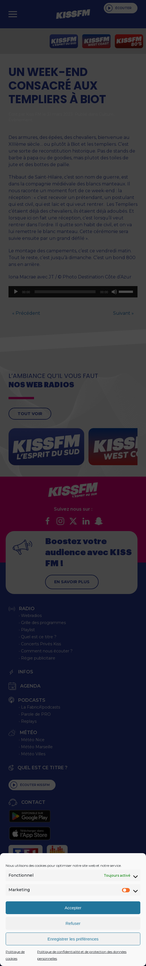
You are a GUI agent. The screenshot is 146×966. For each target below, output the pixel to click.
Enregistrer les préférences (72, 939)
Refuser (73, 923)
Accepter (73, 907)
